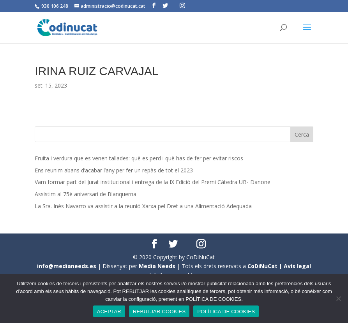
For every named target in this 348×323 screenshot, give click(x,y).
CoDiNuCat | (265, 266)
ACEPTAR (109, 311)
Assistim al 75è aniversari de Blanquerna (85, 194)
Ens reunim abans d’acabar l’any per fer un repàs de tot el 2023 (114, 170)
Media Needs (157, 266)
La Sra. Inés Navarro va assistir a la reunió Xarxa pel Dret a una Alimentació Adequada (143, 206)
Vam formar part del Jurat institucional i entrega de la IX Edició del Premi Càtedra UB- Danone (152, 182)
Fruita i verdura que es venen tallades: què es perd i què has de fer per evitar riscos (139, 158)
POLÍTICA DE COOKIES (226, 311)
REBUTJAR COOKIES (159, 311)
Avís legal (297, 266)
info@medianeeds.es (66, 266)
